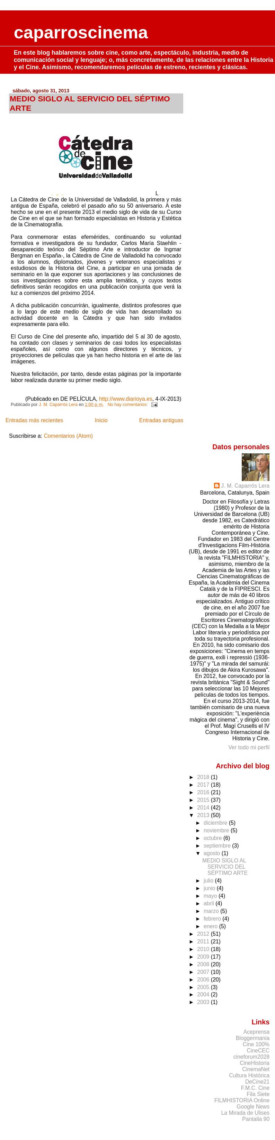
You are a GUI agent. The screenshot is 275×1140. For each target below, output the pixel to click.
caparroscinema (81, 32)
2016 (204, 792)
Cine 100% (256, 1044)
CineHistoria (254, 1063)
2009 (204, 957)
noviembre (217, 830)
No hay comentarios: (128, 404)
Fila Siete (258, 1094)
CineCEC (258, 1050)
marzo (212, 911)
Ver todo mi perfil (248, 747)
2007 (204, 972)
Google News (253, 1107)
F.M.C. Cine (255, 1088)
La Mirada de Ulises (245, 1113)
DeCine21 (257, 1082)
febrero (213, 919)
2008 (204, 964)
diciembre (216, 823)
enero (211, 926)
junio (210, 888)
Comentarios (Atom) (68, 436)
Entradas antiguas (161, 420)
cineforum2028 (251, 1057)
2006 (204, 980)
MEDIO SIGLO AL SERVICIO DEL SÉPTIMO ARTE (225, 867)
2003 (204, 1002)
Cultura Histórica (249, 1075)
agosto (213, 853)
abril (209, 903)
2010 (204, 949)
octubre (213, 838)
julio (209, 881)
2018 (204, 777)
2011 (204, 941)
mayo (211, 896)
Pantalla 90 (255, 1119)
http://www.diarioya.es (125, 399)
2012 (204, 934)
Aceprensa (256, 1032)
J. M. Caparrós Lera (245, 486)
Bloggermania (252, 1038)
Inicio (101, 420)
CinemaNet (255, 1069)
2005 (204, 987)
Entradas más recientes (34, 420)
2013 (204, 815)
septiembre (218, 846)
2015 (204, 800)
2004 (204, 994)
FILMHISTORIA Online (241, 1100)
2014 (204, 808)
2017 (204, 785)
